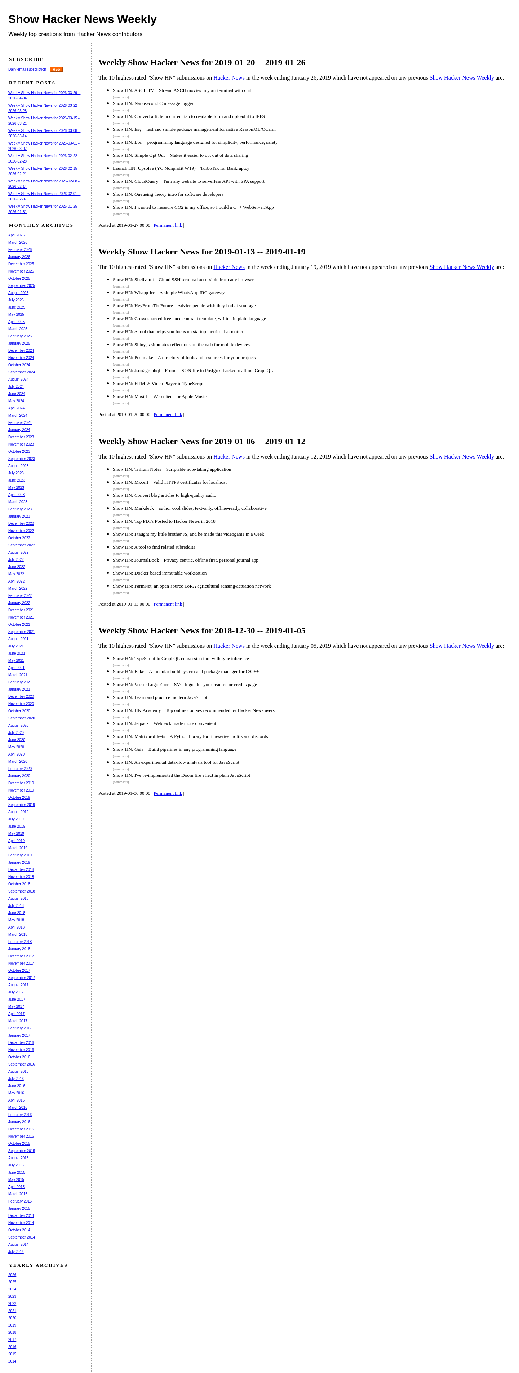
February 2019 (20, 855)
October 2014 (19, 1230)
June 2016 (16, 1086)
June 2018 (16, 913)
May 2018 (16, 920)
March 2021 (17, 675)
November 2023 (21, 444)
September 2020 (21, 718)
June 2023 (16, 480)
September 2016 (21, 1064)
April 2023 (16, 495)
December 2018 (21, 870)
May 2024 (16, 401)
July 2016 (16, 1079)
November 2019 (21, 790)
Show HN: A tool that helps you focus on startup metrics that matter (178, 331)
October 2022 (19, 538)
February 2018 (20, 942)
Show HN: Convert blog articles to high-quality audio (164, 495)
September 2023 (21, 459)
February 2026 (20, 250)
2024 (12, 1289)
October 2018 (19, 884)
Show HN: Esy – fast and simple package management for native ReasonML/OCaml (194, 129)
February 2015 (20, 1201)
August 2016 (18, 1071)
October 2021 (19, 624)
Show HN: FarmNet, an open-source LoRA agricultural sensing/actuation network (192, 586)
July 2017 (16, 992)
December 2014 (21, 1216)
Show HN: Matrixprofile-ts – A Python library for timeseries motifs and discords (190, 736)
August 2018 (18, 898)
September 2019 (21, 805)
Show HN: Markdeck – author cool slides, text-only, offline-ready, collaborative (190, 508)
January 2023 (19, 516)
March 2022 (17, 588)
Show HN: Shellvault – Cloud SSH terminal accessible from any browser (183, 279)
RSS (56, 69)
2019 (12, 1325)
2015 (12, 1354)
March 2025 (17, 329)
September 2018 (21, 891)
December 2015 (21, 1129)
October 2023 (19, 451)
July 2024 (16, 387)
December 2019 (21, 783)
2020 (12, 1318)
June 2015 (16, 1172)
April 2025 (16, 322)
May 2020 (16, 747)
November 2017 (21, 963)
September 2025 (21, 286)
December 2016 (21, 1043)
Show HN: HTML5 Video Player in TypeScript (158, 383)
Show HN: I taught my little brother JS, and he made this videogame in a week (188, 534)
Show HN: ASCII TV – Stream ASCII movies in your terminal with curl (182, 90)
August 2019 (18, 812)
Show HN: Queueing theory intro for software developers (168, 194)
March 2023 (17, 502)
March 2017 (17, 1021)
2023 (12, 1296)
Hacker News (229, 78)
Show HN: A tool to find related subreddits (154, 547)
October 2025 (19, 278)
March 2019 (17, 848)
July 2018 (16, 906)
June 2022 (16, 567)
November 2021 (21, 617)
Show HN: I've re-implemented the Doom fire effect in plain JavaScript (181, 775)
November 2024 (21, 358)
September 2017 (21, 978)
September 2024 (21, 372)
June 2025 (16, 307)
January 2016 (19, 1122)
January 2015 (19, 1208)
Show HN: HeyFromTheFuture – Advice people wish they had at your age (184, 305)
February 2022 (20, 596)
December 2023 (21, 437)
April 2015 (16, 1187)
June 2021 (16, 653)
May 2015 (16, 1180)
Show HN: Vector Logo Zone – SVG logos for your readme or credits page (185, 684)
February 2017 (20, 1028)
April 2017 (16, 1014)
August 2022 (18, 552)
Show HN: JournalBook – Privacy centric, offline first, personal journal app (185, 560)
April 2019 (16, 841)
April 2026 (16, 235)
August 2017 (18, 985)
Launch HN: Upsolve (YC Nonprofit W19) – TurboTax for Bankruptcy (181, 168)
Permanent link (168, 225)
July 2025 (16, 300)
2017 (12, 1340)
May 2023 (16, 488)
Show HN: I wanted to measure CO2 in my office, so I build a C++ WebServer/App (193, 207)
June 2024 (16, 394)
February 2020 (20, 769)
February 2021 (20, 682)
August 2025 (18, 293)
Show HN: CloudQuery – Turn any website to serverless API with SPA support (189, 181)
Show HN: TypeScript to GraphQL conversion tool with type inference (181, 658)
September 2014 (21, 1237)
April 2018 (16, 927)
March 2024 (17, 415)
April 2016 (16, 1100)
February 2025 (20, 336)
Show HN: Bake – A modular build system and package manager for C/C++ (186, 671)
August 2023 (18, 466)
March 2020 (17, 761)
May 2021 (16, 661)
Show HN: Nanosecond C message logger (153, 103)
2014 (12, 1361)
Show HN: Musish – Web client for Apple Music (160, 396)
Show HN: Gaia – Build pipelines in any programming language (174, 749)
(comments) (121, 97)
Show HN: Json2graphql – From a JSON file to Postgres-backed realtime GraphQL (193, 370)
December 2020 (21, 697)
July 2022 (16, 560)
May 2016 (16, 1093)
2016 (12, 1347)
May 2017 (16, 1007)
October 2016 (19, 1057)
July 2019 (16, 819)
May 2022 (16, 574)
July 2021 (16, 646)
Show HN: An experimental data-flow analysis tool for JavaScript (176, 762)
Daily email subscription (27, 69)
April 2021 (16, 668)
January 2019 (19, 862)
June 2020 (16, 740)
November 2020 (21, 704)
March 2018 (17, 934)
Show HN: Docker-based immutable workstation (160, 573)
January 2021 (19, 689)
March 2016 (17, 1108)
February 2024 (20, 423)
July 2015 (16, 1165)
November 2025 (21, 271)
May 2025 (16, 314)
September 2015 (21, 1151)
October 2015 (19, 1144)
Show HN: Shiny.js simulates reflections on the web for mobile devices (181, 344)
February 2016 (20, 1115)
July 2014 (16, 1252)
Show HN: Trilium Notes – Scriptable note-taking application (172, 469)
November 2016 (21, 1050)
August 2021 (18, 639)
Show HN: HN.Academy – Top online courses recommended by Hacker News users (194, 710)
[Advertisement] (233, 828)
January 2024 (19, 430)
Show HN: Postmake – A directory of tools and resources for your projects (184, 357)
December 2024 (21, 351)
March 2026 (17, 242)
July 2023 (16, 473)
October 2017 (19, 971)
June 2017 (16, 999)
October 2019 (19, 798)
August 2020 (18, 725)
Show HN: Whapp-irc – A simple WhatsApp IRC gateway (169, 292)
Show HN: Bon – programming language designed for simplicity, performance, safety (195, 142)
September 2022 (21, 545)
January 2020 (19, 776)
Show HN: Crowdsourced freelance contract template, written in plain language (189, 318)
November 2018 (21, 877)
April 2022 (16, 581)
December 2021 (21, 610)
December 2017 (21, 956)
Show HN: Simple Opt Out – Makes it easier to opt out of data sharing (180, 155)
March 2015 (17, 1194)
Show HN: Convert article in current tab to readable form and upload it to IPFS (189, 116)
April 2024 (16, 408)
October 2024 (19, 365)
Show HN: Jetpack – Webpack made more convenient (164, 723)
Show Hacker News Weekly (82, 19)
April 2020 (16, 754)
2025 (12, 1282)
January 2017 (19, 1035)
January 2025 (19, 343)
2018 (12, 1332)
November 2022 (21, 531)
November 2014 (21, 1223)
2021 (12, 1311)
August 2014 (18, 1244)
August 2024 (18, 379)
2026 (12, 1275)
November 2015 (21, 1136)
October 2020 (19, 711)
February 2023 (20, 509)
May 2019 (16, 834)
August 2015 (18, 1158)
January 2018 (19, 949)
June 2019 (16, 826)
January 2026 (19, 257)
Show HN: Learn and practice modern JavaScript (160, 697)
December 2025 (21, 264)
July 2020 (16, 733)
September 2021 (21, 632)
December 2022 (21, 524)
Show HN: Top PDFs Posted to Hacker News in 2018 (164, 521)
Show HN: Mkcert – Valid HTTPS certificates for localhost (170, 482)
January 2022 (19, 603)
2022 (12, 1304)
